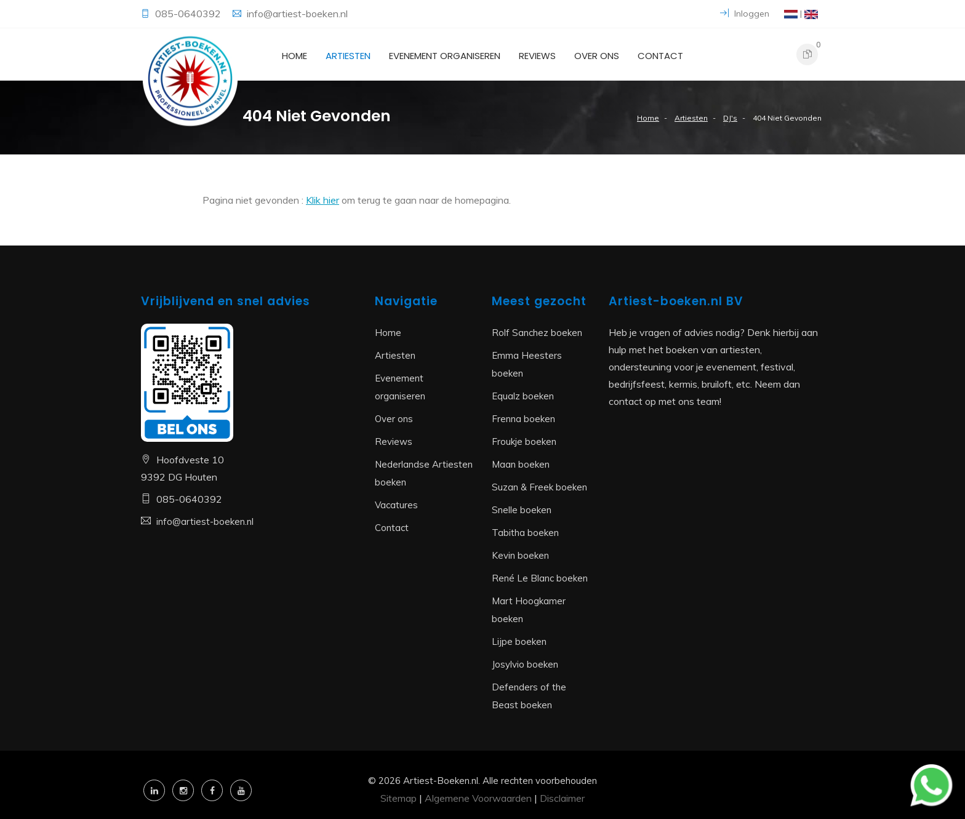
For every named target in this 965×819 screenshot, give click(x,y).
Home (294, 55)
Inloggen (744, 13)
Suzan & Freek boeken (539, 487)
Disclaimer (562, 798)
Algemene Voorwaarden (478, 798)
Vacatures (396, 505)
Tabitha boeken (525, 532)
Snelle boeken (521, 510)
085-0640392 (189, 13)
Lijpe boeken (519, 641)
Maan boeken (521, 464)
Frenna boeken (523, 419)
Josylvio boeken (525, 664)
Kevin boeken (520, 555)
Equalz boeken (523, 396)
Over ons (596, 55)
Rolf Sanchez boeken (537, 332)
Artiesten (348, 55)
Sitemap (398, 798)
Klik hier (322, 200)
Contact (660, 55)
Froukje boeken (524, 441)
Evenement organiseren (444, 55)
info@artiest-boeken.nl (297, 13)
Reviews (537, 55)
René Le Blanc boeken (540, 578)
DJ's (730, 117)
